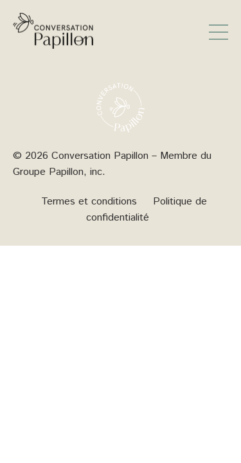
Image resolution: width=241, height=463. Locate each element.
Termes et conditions (89, 201)
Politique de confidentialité (146, 210)
